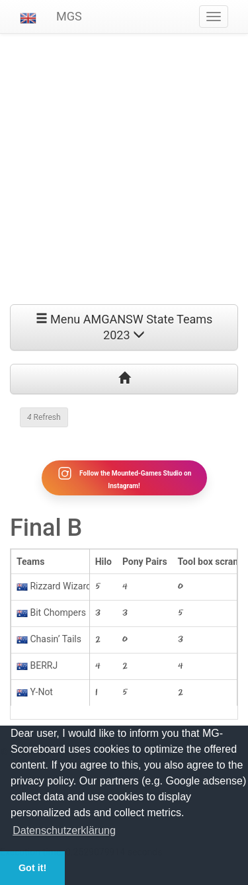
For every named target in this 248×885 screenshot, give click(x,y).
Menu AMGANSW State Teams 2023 (124, 327)
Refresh (44, 417)
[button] (28, 16)
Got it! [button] (32, 868)
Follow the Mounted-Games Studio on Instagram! (124, 477)
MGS (69, 16)
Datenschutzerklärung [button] (64, 830)
